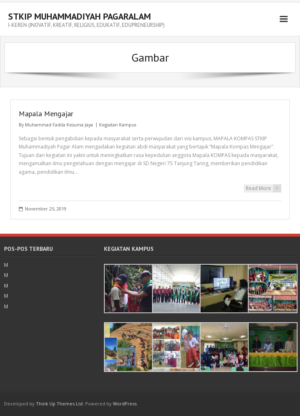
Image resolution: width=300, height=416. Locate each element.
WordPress (125, 404)
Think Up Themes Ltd (59, 404)
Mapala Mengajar (46, 113)
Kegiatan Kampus (117, 125)
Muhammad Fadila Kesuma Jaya (59, 125)
